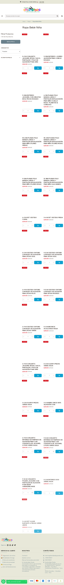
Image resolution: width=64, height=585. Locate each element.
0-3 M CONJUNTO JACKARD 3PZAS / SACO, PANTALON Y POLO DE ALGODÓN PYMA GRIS (31, 59)
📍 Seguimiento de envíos (8, 555)
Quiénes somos (26, 558)
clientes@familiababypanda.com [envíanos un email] (53, 555)
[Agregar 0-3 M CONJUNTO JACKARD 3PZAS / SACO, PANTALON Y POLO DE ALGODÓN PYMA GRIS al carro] (38, 68)
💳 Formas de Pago (6, 564)
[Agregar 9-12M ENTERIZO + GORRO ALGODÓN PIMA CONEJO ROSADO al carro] (59, 68)
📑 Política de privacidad (8, 562)
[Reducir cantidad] (23, 68)
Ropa (29, 21)
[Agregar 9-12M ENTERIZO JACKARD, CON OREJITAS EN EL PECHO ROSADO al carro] (38, 117)
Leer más (41, 2)
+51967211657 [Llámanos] (47, 558)
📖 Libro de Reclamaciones (8, 567)
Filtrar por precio (10, 57)
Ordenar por (5, 48)
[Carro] (62, 16)
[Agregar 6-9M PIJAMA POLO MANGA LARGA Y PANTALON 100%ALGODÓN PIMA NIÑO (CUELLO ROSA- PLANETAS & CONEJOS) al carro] (59, 119)
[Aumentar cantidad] (32, 68)
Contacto (24, 555)
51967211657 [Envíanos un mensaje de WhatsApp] (47, 560)
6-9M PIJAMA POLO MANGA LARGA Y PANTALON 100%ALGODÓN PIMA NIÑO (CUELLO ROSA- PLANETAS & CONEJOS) (53, 108)
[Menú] (2, 16)
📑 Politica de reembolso (8, 560)
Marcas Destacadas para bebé (30, 560)
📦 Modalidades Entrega (7, 558)
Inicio (24, 21)
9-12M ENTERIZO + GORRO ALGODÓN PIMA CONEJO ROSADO (53, 58)
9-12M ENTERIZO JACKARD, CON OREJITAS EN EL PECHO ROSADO (31, 103)
